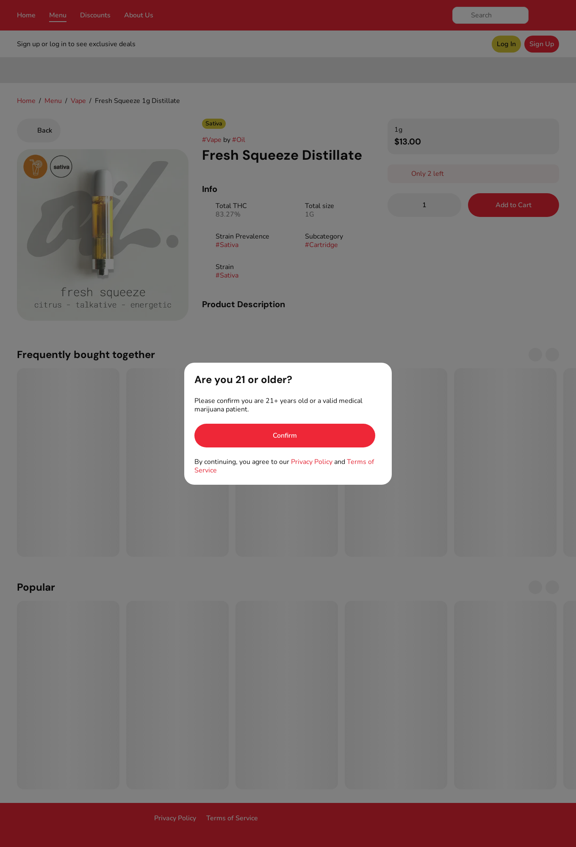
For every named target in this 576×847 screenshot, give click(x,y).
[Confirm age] (284, 435)
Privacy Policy (311, 462)
